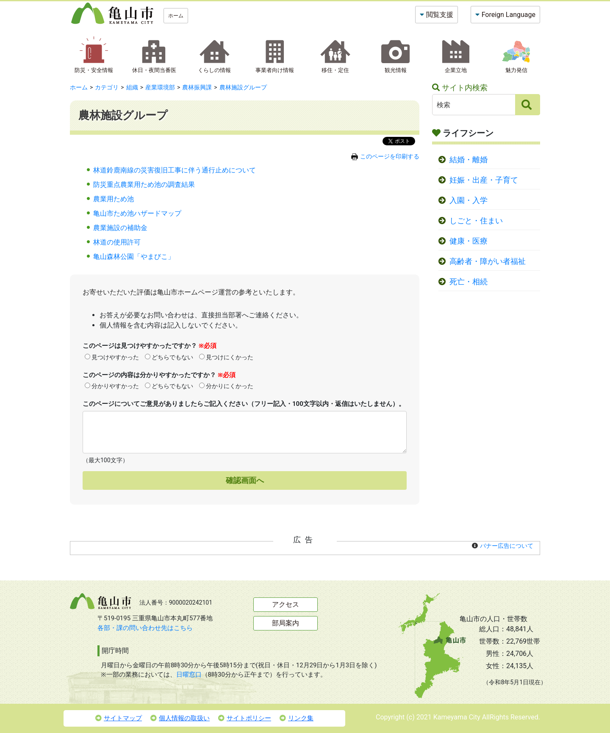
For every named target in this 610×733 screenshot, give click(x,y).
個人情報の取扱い (180, 718)
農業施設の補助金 (120, 228)
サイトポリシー (244, 718)
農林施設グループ (243, 87)
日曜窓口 (189, 674)
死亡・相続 (468, 282)
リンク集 (296, 718)
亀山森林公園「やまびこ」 (134, 257)
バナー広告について (506, 545)
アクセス (285, 604)
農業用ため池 (113, 199)
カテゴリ (107, 87)
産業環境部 (160, 87)
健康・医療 (468, 241)
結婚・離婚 (468, 159)
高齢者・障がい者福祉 (487, 261)
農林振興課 (197, 87)
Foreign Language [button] (508, 15)
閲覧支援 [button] (439, 15)
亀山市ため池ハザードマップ (137, 213)
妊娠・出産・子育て (483, 180)
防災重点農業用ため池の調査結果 (144, 184)
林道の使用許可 (117, 242)
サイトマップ (118, 718)
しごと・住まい (476, 221)
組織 (132, 87)
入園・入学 (468, 200)
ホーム (175, 16)
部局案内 (285, 623)
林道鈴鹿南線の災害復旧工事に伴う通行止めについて (174, 170)
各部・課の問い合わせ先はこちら (145, 628)
